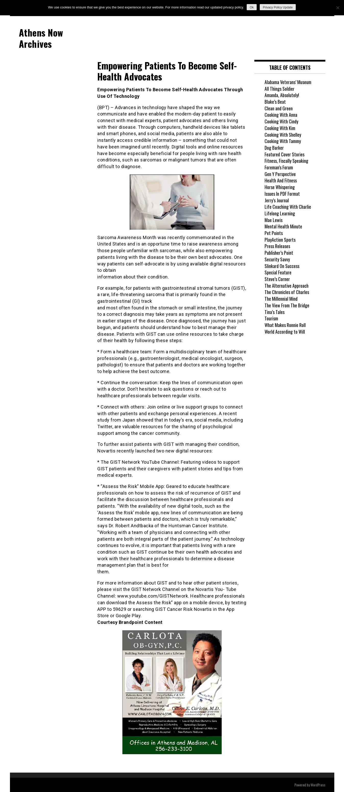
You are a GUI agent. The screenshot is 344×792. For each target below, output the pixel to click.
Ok (252, 7)
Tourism (271, 318)
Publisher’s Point (279, 252)
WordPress (318, 784)
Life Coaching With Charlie (288, 206)
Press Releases (277, 246)
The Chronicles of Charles (287, 292)
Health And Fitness (281, 180)
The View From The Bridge (287, 305)
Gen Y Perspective (280, 174)
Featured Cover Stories (284, 154)
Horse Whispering (280, 187)
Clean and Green (279, 108)
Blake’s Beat (275, 101)
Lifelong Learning (280, 213)
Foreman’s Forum (279, 167)
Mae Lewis (273, 220)
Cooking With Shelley (283, 134)
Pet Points (274, 233)
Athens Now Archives (41, 38)
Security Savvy (277, 259)
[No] (337, 7)
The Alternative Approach (287, 285)
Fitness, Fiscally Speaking (286, 160)
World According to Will (285, 331)
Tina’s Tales (274, 312)
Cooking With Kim (280, 128)
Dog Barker (274, 147)
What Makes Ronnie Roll (285, 325)
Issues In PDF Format (282, 193)
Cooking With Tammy (283, 141)
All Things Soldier (279, 88)
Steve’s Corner (277, 279)
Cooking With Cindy (281, 121)
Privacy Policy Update (278, 7)
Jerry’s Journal (277, 200)
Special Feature (278, 272)
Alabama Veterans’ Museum (288, 82)
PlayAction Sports (280, 239)
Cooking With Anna (281, 114)
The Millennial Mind (281, 298)
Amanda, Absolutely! (282, 95)
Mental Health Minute (283, 226)
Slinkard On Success (282, 266)
